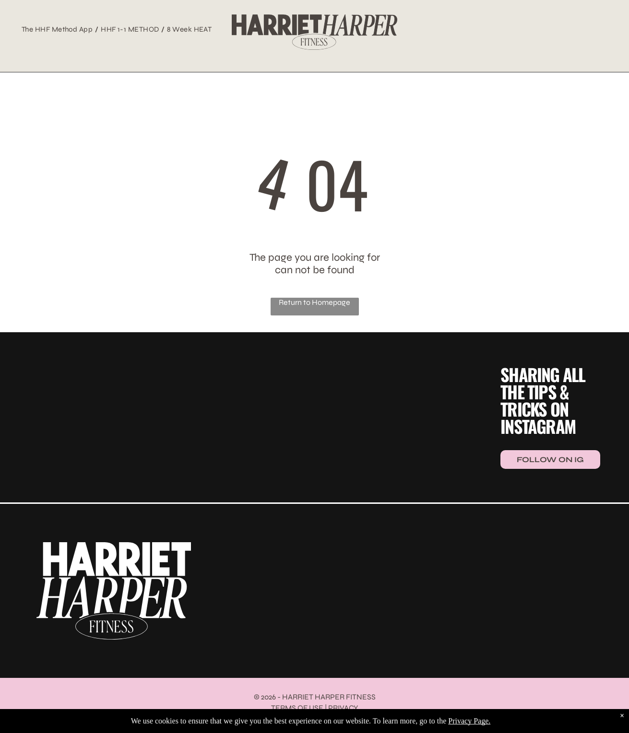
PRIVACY (343, 707)
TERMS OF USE (297, 707)
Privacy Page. (469, 728)
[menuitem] (58, 29)
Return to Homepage (314, 302)
